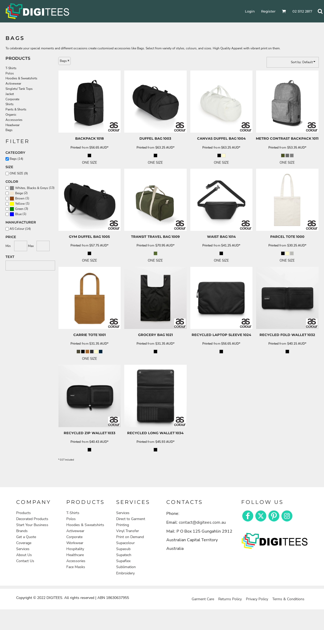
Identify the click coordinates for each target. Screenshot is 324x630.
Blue (18, 214)
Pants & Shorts (15, 109)
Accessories (13, 120)
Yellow (20, 204)
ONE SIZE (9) (19, 173)
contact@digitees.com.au (202, 522)
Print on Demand (130, 536)
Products (23, 512)
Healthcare (75, 554)
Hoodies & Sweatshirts (21, 78)
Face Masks (75, 566)
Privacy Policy (257, 599)
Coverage (23, 542)
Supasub (123, 548)
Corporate (12, 99)
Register (268, 11)
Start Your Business (32, 524)
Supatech (123, 554)
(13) (32, 188)
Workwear (74, 542)
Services (23, 548)
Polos (9, 73)
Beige (19, 193)
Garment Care (203, 599)
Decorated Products (32, 518)
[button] (274, 540)
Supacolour (125, 542)
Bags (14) (16, 159)
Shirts (9, 104)
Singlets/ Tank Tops (19, 89)
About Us (24, 554)
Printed (75, 147)
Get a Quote (26, 536)
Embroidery (125, 573)
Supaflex (123, 560)
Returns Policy (230, 599)
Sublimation (126, 566)
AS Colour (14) (20, 229)
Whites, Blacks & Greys (31, 188)
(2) (19, 193)
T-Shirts (10, 68)
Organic (10, 115)
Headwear (12, 125)
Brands (22, 530)
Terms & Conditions (288, 599)
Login (250, 11)
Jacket (9, 94)
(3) (19, 208)
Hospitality (75, 548)
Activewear (13, 83)
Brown (20, 198)
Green (19, 209)
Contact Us (25, 560)
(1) (19, 198)
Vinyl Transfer (127, 530)
